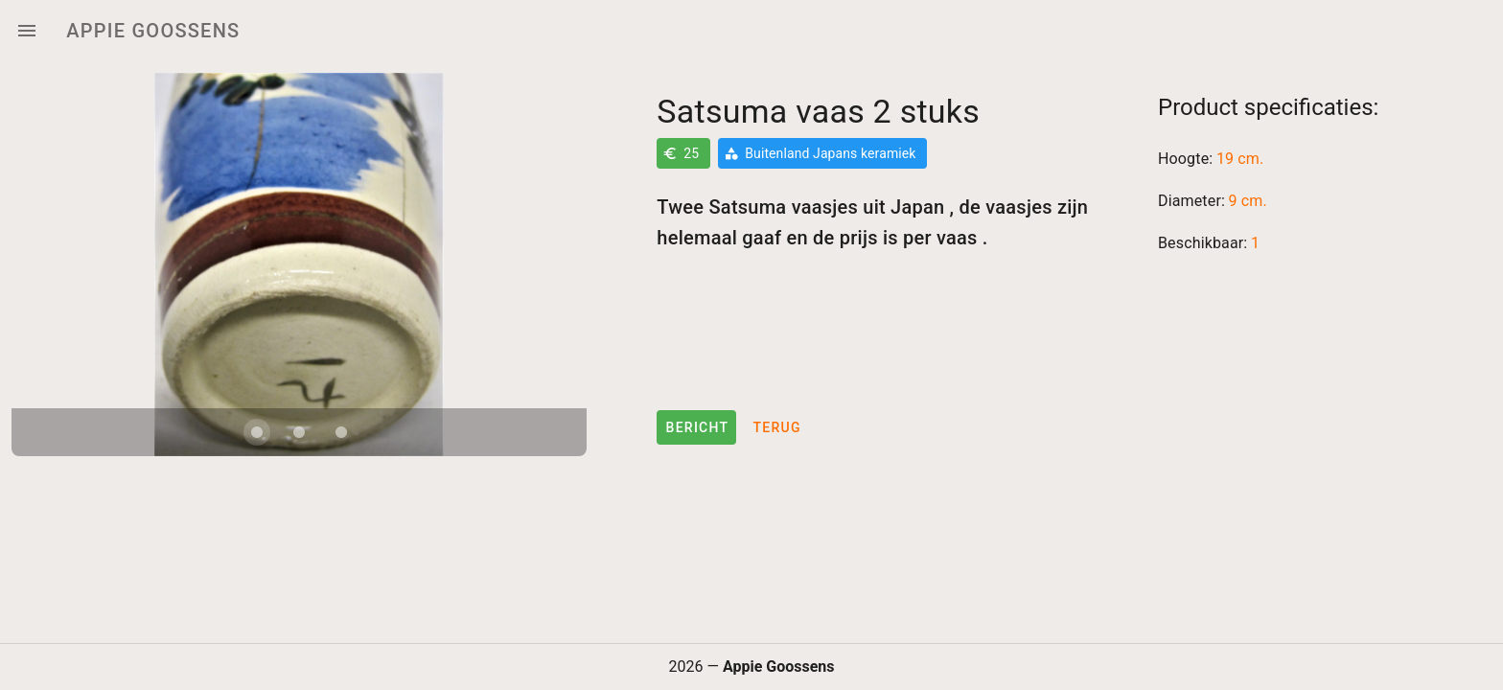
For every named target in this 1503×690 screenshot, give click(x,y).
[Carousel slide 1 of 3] (256, 432)
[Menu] (27, 31)
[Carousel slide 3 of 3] (341, 432)
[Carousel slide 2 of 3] (299, 432)
